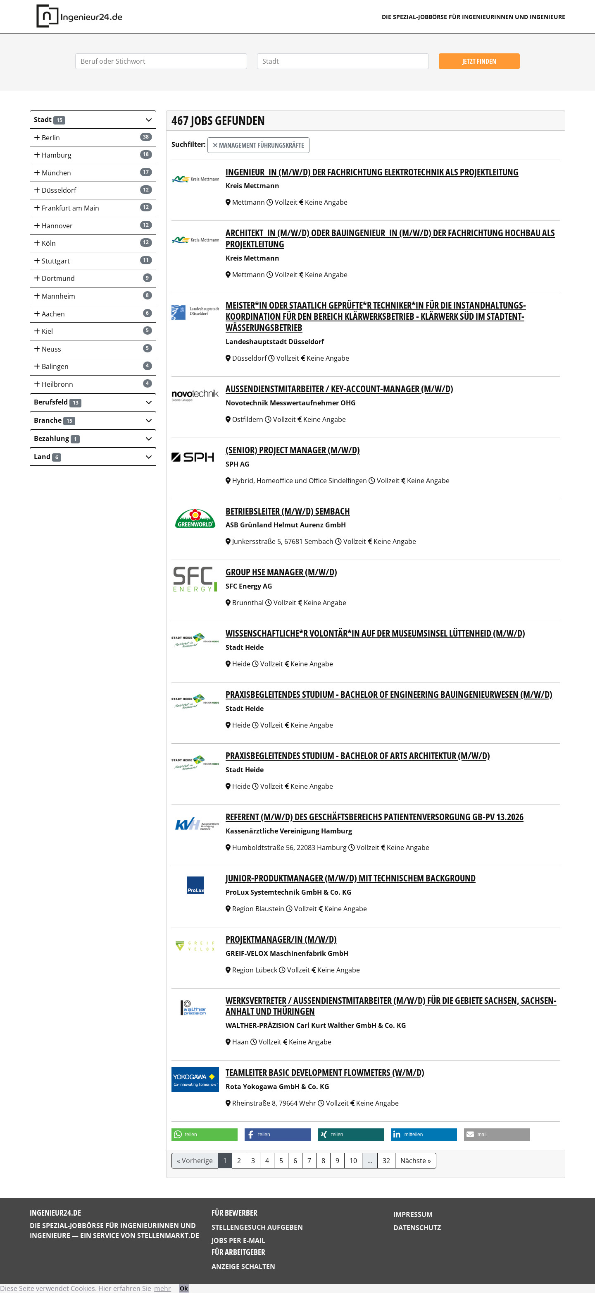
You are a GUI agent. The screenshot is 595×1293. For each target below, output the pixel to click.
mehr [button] (162, 1288)
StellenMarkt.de (168, 1235)
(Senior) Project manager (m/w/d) (293, 449)
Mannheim (93, 296)
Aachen (93, 313)
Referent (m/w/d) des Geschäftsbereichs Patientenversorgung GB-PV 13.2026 (375, 816)
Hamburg (93, 155)
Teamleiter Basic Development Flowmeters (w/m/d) (325, 1072)
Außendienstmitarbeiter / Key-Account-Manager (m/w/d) (339, 388)
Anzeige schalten (243, 1266)
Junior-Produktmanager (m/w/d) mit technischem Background (351, 878)
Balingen (93, 366)
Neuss (93, 349)
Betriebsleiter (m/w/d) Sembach (288, 511)
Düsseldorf (93, 190)
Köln (93, 243)
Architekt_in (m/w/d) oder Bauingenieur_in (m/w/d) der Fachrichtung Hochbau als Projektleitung (390, 238)
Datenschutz (417, 1227)
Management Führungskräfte (258, 145)
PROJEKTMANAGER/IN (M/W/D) (281, 939)
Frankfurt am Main (93, 208)
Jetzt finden (479, 61)
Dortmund (93, 278)
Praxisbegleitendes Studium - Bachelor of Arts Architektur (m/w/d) (358, 755)
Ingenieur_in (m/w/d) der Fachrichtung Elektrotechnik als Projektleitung (372, 171)
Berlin (93, 137)
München (93, 172)
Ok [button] (184, 1288)
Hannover (93, 225)
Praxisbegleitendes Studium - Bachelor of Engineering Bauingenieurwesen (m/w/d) (389, 694)
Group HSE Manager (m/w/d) (281, 571)
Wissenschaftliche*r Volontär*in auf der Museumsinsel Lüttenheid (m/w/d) (375, 633)
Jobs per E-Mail (238, 1240)
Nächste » (415, 1160)
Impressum (413, 1214)
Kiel (93, 331)
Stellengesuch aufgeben (257, 1227)
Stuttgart (93, 261)
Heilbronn (93, 384)
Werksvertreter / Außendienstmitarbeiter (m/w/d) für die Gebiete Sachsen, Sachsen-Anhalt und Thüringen (391, 1006)
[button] (93, 119)
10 (353, 1160)
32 (386, 1160)
